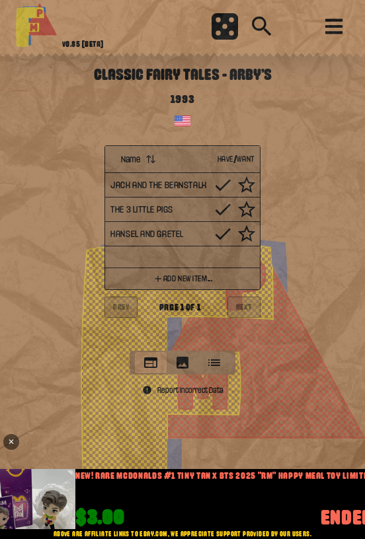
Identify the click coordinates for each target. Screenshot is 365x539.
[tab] (151, 362)
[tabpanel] (182, 244)
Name (138, 159)
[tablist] (182, 363)
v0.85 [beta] (83, 44)
